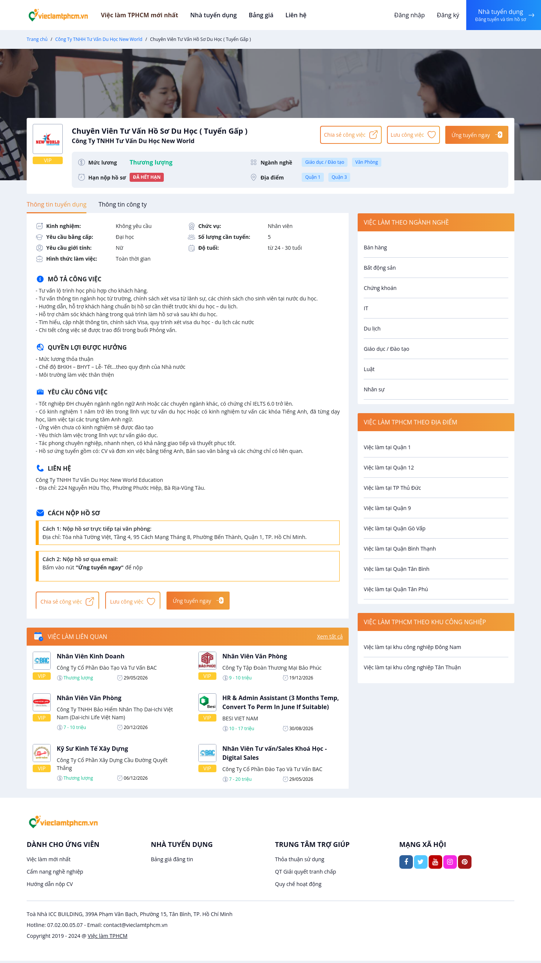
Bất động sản (380, 267)
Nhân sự (374, 389)
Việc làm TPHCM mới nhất (150, 15)
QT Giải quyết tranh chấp (305, 873)
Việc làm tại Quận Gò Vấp (394, 528)
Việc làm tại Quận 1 (387, 447)
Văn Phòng (366, 162)
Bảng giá (270, 15)
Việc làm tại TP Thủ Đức (392, 487)
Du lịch (372, 328)
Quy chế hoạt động (298, 886)
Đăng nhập (407, 15)
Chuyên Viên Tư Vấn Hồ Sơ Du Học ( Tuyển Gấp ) (192, 134)
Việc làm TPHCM (108, 938)
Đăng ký (446, 15)
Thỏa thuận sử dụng (299, 861)
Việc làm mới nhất (49, 861)
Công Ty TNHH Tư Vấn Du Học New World (98, 39)
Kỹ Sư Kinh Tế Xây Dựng (92, 750)
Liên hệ (304, 15)
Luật (369, 369)
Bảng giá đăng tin (172, 861)
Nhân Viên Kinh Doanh (90, 658)
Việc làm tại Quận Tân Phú (396, 589)
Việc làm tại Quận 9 (387, 508)
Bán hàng (375, 247)
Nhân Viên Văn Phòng (254, 658)
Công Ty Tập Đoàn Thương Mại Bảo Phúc (272, 669)
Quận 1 (312, 177)
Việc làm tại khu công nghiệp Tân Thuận (412, 667)
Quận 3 (339, 177)
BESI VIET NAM (240, 720)
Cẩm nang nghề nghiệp (55, 873)
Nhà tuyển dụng (223, 15)
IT (366, 308)
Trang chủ (37, 39)
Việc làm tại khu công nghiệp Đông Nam (412, 647)
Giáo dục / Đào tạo (324, 162)
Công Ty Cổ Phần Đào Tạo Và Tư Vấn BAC (107, 669)
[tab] (56, 204)
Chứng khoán (380, 287)
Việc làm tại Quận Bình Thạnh (400, 548)
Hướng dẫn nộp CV (50, 886)
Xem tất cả (330, 638)
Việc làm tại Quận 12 (389, 467)
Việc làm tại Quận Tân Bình (396, 568)
